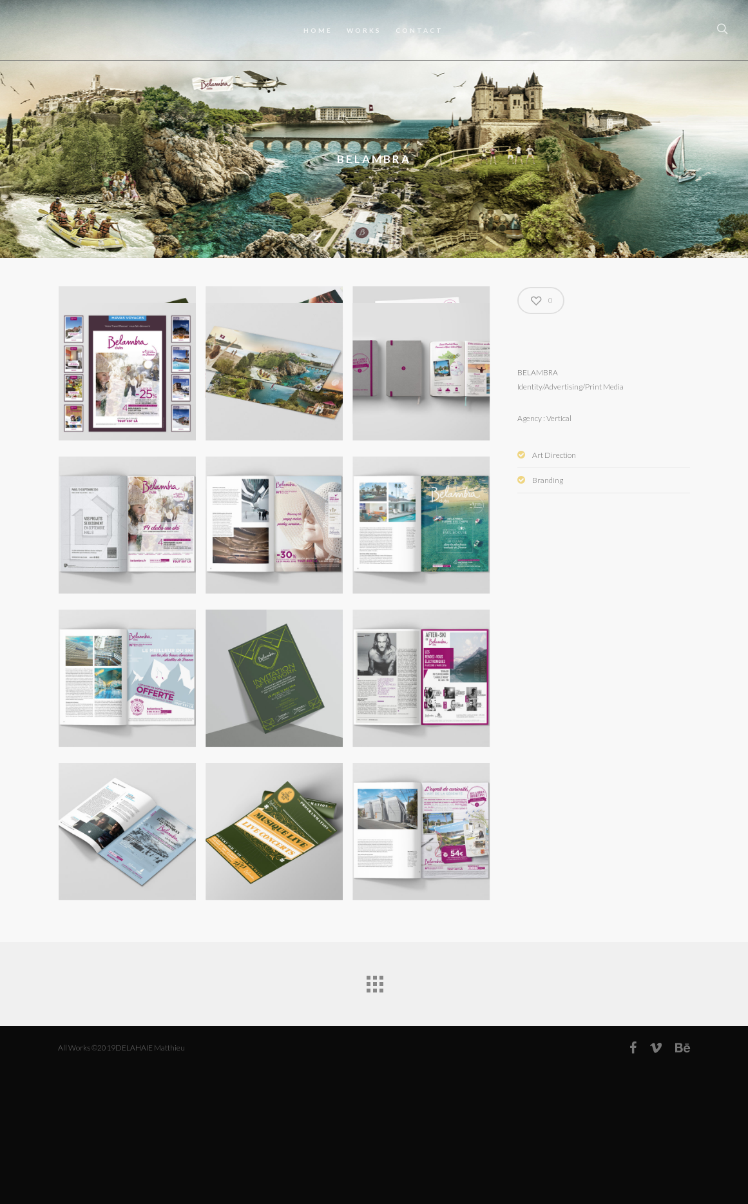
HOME (317, 30)
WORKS (364, 30)
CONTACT (419, 30)
